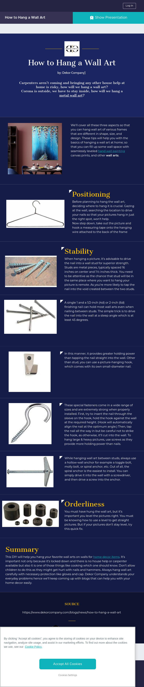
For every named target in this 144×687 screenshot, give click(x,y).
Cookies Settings (67, 675)
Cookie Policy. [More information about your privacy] (33, 646)
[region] (67, 657)
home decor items (106, 557)
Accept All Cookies (67, 664)
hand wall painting (111, 151)
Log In (129, 6)
